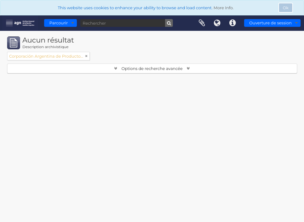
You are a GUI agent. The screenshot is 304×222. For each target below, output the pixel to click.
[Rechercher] (126, 23)
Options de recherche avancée (152, 68)
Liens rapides (232, 23)
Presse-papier (202, 23)
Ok (286, 7)
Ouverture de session (270, 22)
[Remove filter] (86, 56)
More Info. (224, 7)
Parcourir (58, 22)
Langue (217, 23)
